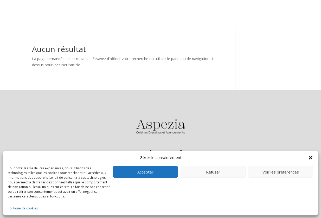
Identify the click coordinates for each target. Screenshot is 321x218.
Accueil (214, 14)
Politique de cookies (23, 208)
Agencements (266, 14)
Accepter (145, 172)
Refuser (213, 172)
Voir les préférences (280, 172)
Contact (296, 14)
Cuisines (236, 14)
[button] (310, 157)
